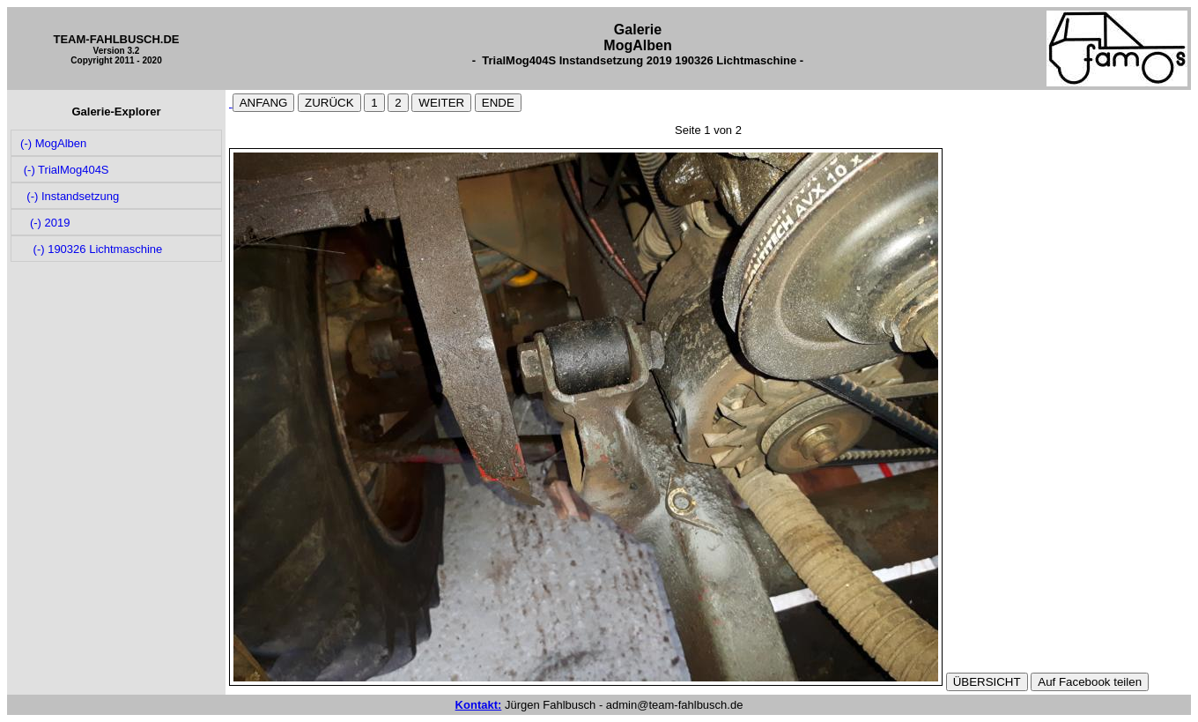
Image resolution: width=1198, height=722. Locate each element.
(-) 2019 (44, 222)
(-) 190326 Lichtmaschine (90, 249)
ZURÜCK (329, 102)
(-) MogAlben (52, 143)
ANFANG (264, 102)
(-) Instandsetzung (69, 196)
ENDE (498, 102)
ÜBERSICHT (987, 682)
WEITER (441, 102)
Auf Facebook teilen (1090, 682)
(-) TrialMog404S (63, 169)
